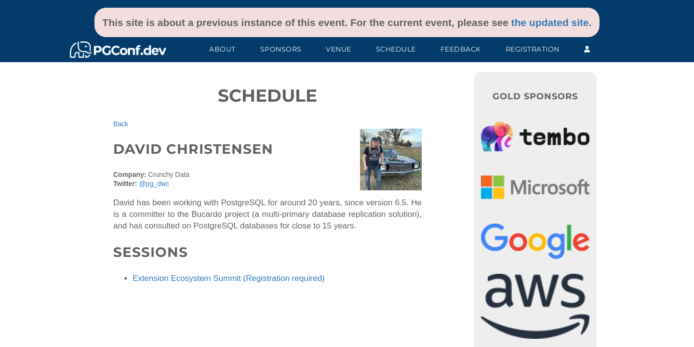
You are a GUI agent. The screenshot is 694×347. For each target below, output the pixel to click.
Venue (338, 49)
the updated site (550, 22)
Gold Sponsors (535, 96)
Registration (533, 49)
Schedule (396, 49)
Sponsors (281, 49)
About (222, 49)
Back (120, 124)
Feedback (460, 49)
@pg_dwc (154, 183)
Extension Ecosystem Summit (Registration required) (229, 278)
